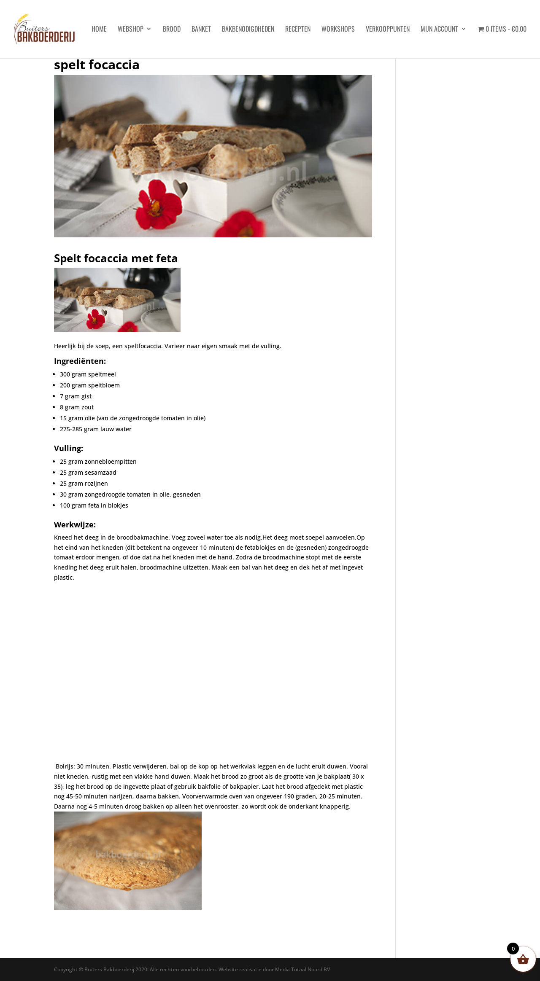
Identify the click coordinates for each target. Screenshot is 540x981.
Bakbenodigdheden (248, 30)
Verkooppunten (388, 30)
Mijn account (439, 30)
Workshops (338, 30)
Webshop (130, 30)
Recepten (297, 30)
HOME (99, 30)
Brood (172, 30)
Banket (201, 30)
